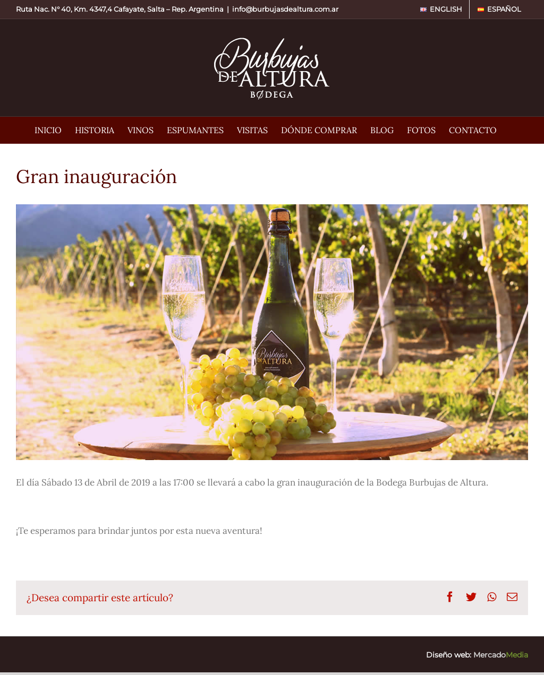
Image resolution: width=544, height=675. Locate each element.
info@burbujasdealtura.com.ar (285, 9)
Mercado (500, 655)
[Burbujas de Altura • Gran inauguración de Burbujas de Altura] (272, 332)
